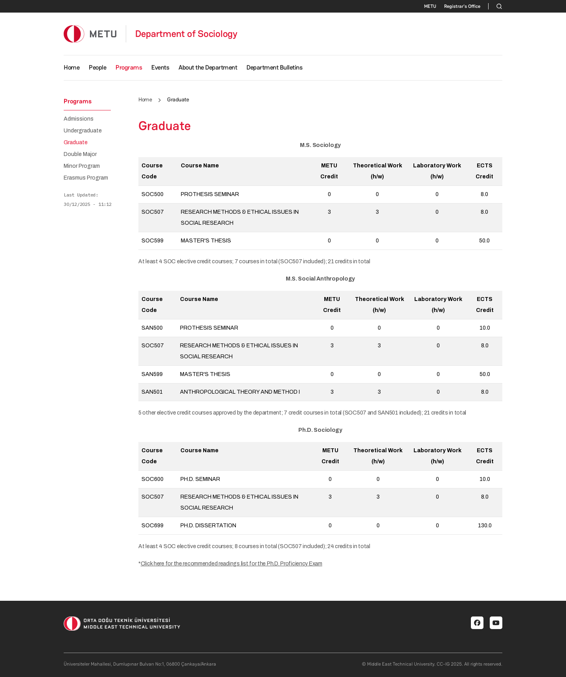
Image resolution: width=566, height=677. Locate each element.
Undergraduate (83, 131)
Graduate (76, 142)
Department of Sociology (186, 34)
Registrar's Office (462, 6)
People (97, 67)
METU (430, 6)
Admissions (79, 119)
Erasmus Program (86, 178)
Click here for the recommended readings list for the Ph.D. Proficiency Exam (231, 564)
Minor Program (82, 166)
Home (71, 67)
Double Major (80, 154)
